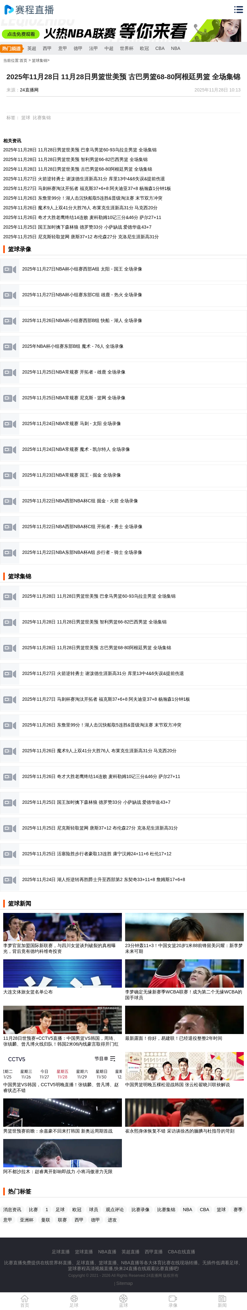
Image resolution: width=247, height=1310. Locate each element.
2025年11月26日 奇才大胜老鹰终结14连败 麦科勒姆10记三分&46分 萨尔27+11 (82, 217)
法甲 (93, 48)
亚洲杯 (26, 1219)
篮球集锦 (39, 60)
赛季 (237, 1209)
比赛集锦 (42, 117)
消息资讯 (12, 1209)
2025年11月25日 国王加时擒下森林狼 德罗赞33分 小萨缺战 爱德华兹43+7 (77, 227)
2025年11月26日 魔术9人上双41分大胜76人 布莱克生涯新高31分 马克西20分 (80, 207)
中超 (109, 48)
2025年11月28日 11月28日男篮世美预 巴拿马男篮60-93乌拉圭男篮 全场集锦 (80, 149)
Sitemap (124, 1283)
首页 (23, 60)
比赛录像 (141, 1209)
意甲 (62, 48)
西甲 (47, 48)
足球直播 (61, 1251)
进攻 (112, 1219)
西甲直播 (154, 1251)
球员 (93, 1209)
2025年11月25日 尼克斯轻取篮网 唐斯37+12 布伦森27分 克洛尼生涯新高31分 (81, 236)
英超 (31, 48)
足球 (60, 1209)
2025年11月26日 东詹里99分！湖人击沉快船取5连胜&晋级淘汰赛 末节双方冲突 (82, 198)
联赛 (62, 1219)
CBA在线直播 (181, 1251)
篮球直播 (84, 1251)
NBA (175, 48)
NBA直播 (107, 1251)
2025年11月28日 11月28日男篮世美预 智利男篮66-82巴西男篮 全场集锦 (75, 159)
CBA (160, 48)
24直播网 (29, 89)
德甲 (78, 48)
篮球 (25, 117)
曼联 (45, 1219)
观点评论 (115, 1209)
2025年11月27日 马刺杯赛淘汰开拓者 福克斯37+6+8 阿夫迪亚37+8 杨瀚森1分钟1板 (87, 188)
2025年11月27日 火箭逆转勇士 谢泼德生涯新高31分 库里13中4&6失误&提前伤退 (84, 178)
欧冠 (144, 48)
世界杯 (126, 48)
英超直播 (131, 1251)
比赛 (33, 1209)
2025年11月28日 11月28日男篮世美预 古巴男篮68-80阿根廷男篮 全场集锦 (77, 169)
